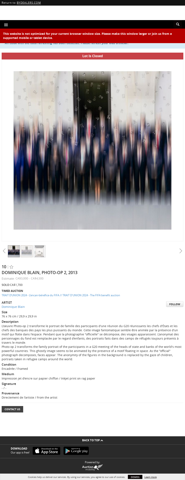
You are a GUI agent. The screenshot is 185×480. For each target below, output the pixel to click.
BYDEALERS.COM (29, 3)
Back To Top (92, 440)
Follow (174, 304)
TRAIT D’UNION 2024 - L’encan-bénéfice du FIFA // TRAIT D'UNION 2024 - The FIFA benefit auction (61, 295)
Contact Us (12, 409)
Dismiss (135, 477)
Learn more (150, 477)
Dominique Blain (13, 307)
